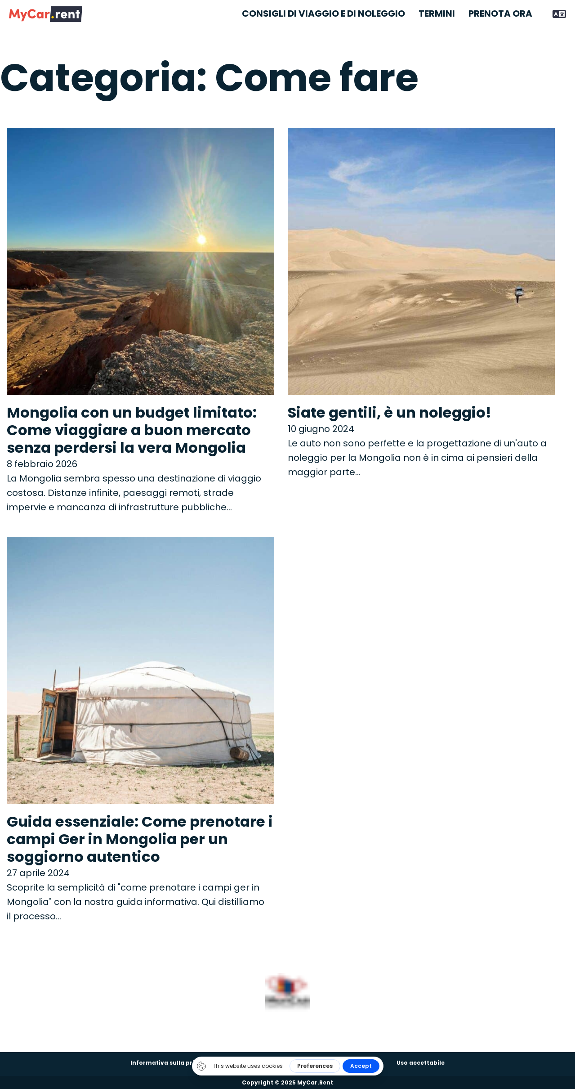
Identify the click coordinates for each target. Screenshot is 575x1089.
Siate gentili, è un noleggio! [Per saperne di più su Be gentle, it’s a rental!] (389, 412)
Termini (437, 14)
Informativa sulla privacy (169, 1062)
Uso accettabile (421, 1062)
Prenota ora (500, 14)
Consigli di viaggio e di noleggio (323, 14)
